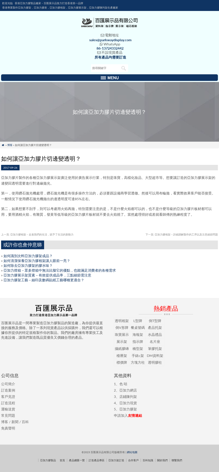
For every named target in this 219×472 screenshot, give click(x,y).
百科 (25, 422)
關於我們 (162, 460)
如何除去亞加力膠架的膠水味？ (28, 265)
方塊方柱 (138, 362)
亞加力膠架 (128, 409)
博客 (10, 145)
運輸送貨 (8, 409)
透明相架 (122, 321)
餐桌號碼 (138, 327)
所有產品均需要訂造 (110, 57)
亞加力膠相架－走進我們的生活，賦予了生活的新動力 (37, 234)
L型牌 (137, 321)
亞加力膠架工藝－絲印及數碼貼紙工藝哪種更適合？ (44, 280)
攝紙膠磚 (122, 348)
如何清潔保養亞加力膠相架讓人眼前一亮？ (37, 260)
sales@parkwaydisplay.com (110, 40)
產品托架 (155, 327)
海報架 (138, 334)
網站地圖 (132, 452)
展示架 (122, 341)
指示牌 (138, 341)
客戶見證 (8, 396)
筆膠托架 (155, 348)
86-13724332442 (110, 48)
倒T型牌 (155, 321)
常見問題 (8, 415)
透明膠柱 (155, 362)
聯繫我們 (177, 460)
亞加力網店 (128, 390)
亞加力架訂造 (116, 460)
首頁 (62, 460)
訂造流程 (8, 403)
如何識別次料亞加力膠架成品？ (28, 256)
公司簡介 (8, 384)
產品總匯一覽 (77, 460)
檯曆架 (122, 355)
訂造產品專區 (96, 460)
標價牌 (122, 362)
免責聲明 (8, 428)
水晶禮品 (155, 334)
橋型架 (138, 348)
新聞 (14, 422)
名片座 (155, 341)
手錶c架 (138, 355)
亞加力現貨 (128, 403)
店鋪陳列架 (128, 396)
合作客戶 (133, 460)
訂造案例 (8, 390)
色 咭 (123, 384)
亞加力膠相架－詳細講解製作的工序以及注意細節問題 (181, 234)
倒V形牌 (121, 327)
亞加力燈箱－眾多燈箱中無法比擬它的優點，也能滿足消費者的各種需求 (60, 270)
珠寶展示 (122, 334)
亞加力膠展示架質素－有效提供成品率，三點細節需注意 (47, 275)
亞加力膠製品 (48, 460)
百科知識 (148, 460)
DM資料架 (155, 355)
